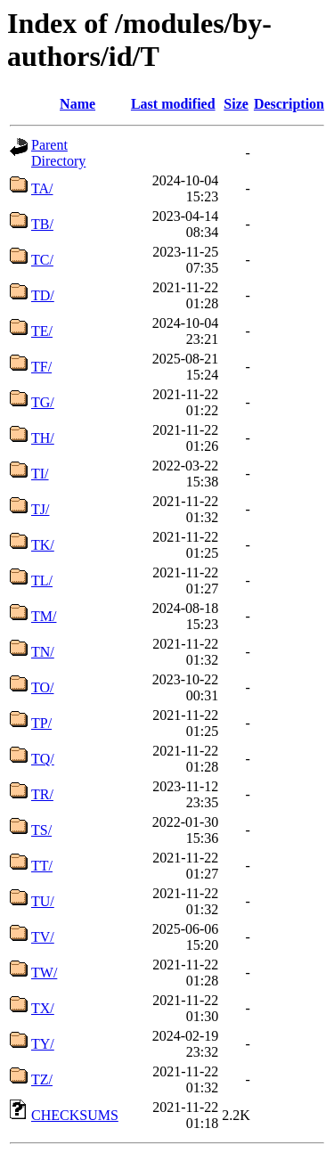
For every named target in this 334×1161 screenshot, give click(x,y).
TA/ (42, 188)
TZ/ (42, 1079)
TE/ (42, 331)
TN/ (42, 651)
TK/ (42, 544)
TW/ (44, 972)
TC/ (42, 259)
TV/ (42, 936)
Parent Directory (58, 152)
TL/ (42, 580)
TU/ (42, 901)
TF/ (41, 366)
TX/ (42, 1008)
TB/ (42, 224)
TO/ (42, 687)
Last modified (173, 103)
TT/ (42, 865)
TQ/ (42, 758)
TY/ (42, 1043)
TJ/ (40, 509)
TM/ (43, 616)
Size (236, 103)
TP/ (41, 723)
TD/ (42, 295)
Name (77, 103)
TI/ (40, 473)
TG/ (42, 402)
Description (289, 103)
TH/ (42, 438)
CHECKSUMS (74, 1115)
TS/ (41, 830)
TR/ (42, 794)
